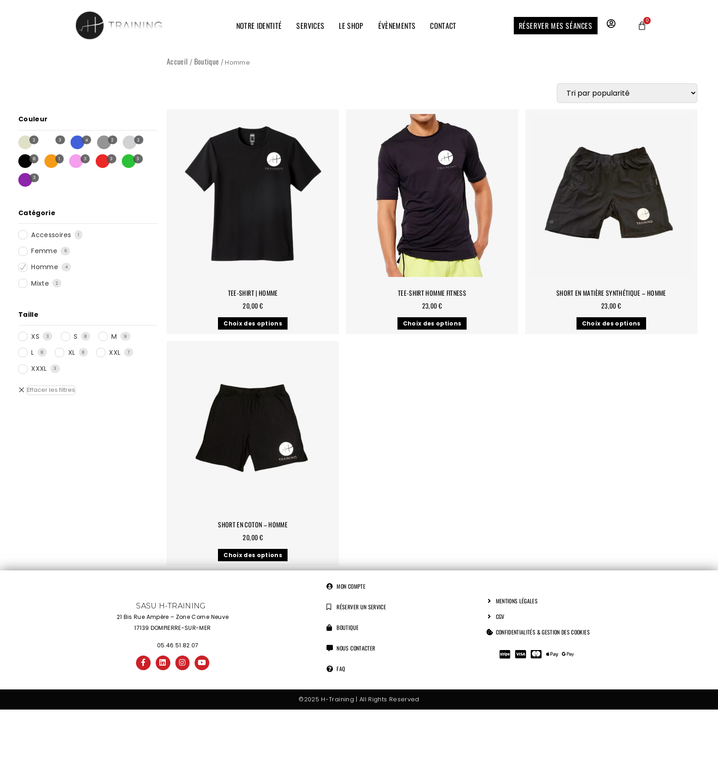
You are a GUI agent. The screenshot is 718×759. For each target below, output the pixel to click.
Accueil (177, 61)
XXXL (39, 368)
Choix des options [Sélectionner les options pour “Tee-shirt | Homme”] (252, 323)
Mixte (40, 283)
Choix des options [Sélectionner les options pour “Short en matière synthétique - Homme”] (611, 323)
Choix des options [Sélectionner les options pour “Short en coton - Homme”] (252, 555)
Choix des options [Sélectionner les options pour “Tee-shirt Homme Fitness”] (432, 323)
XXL (114, 352)
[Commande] (627, 93)
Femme (44, 250)
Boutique (206, 61)
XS (35, 336)
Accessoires (51, 234)
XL (72, 352)
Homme (44, 266)
